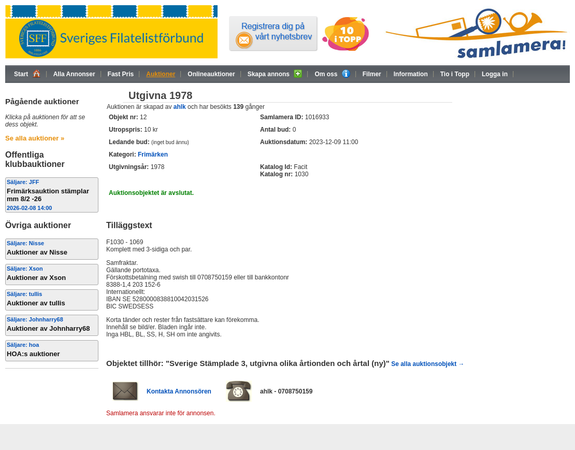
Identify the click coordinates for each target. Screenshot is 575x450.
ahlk (180, 106)
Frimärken (153, 154)
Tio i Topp (454, 74)
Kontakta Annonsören (179, 391)
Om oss (332, 73)
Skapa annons (275, 73)
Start (27, 73)
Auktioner (160, 74)
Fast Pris (121, 74)
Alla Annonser (74, 74)
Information (411, 74)
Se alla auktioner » (34, 138)
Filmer (372, 74)
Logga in (495, 74)
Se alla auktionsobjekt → (427, 364)
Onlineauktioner (211, 74)
